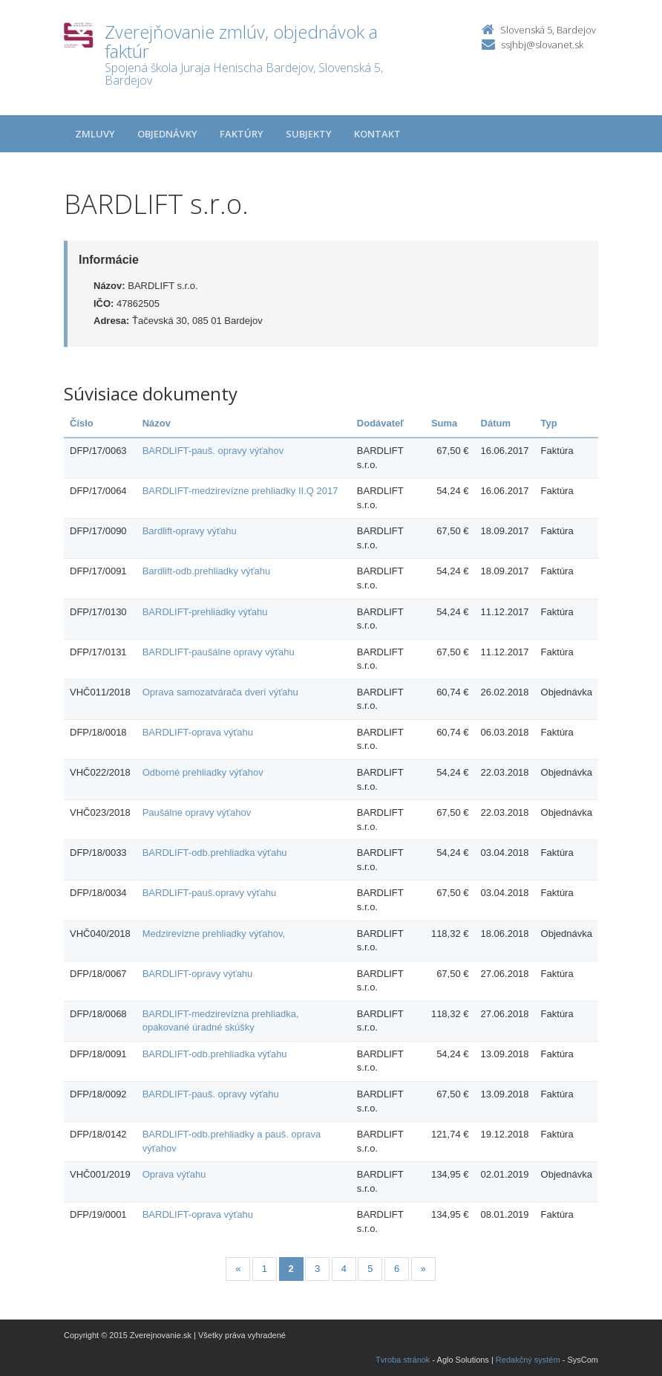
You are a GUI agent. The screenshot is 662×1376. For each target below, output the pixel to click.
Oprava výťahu (174, 1174)
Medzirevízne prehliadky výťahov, (214, 933)
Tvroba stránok (403, 1359)
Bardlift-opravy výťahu (189, 530)
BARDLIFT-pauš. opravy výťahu (210, 1094)
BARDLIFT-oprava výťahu (197, 732)
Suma (444, 423)
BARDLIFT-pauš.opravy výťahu (209, 892)
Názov (156, 423)
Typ (549, 423)
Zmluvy (95, 133)
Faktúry (241, 133)
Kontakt (377, 133)
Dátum (496, 423)
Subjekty (309, 133)
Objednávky (167, 133)
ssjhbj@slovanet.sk (542, 44)
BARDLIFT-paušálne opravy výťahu (218, 652)
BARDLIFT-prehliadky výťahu (205, 611)
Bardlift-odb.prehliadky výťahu (206, 571)
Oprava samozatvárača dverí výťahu (220, 692)
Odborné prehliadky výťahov (202, 772)
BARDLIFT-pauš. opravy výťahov (213, 450)
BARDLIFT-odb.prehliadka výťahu (214, 852)
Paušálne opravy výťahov (197, 812)
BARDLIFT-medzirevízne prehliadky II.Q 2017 (240, 490)
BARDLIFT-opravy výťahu (197, 973)
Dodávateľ (380, 423)
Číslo (82, 423)
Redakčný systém (528, 1359)
